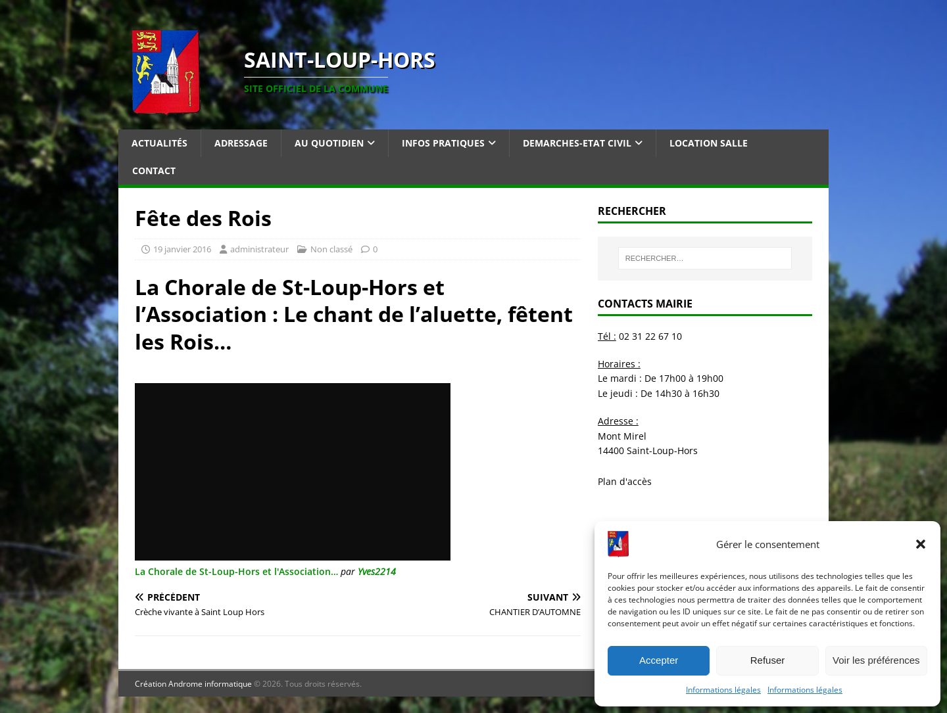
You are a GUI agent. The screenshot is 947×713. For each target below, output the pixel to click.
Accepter (658, 660)
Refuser (767, 660)
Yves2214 (377, 571)
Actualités (159, 143)
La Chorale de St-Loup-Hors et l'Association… (236, 571)
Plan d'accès (625, 481)
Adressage (241, 143)
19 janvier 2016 (182, 249)
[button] (920, 544)
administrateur (259, 249)
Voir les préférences (876, 660)
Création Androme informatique (193, 683)
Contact (154, 170)
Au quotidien (329, 143)
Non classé (331, 249)
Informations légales (723, 689)
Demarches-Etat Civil (577, 143)
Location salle (708, 143)
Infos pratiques (443, 143)
